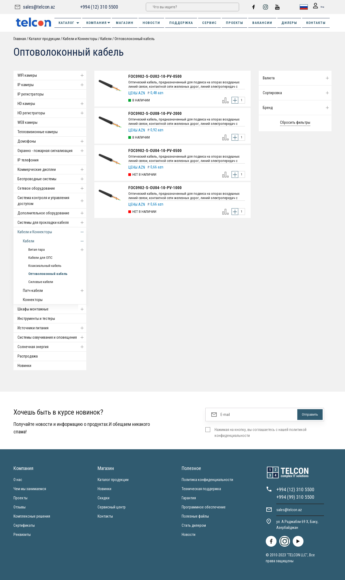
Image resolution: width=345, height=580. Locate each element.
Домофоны (52, 141)
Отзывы (19, 507)
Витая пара (57, 250)
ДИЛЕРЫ (289, 23)
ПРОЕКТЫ (234, 23)
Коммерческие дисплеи (52, 169)
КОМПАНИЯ (98, 23)
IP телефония (28, 160)
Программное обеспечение (204, 507)
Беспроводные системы (52, 178)
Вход (316, 7)
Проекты (20, 498)
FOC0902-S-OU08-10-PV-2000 (155, 113)
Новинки (24, 365)
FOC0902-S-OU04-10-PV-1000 (155, 187)
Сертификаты (24, 525)
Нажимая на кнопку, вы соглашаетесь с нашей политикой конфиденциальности (260, 432)
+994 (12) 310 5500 (99, 7)
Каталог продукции (44, 39)
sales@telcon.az (39, 7)
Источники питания (52, 328)
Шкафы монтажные (52, 309)
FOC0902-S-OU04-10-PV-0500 (155, 150)
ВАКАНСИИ (262, 23)
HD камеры (52, 103)
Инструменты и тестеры (36, 318)
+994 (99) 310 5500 (295, 497)
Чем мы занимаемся (29, 489)
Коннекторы (33, 300)
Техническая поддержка (201, 489)
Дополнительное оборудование (52, 213)
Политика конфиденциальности (207, 480)
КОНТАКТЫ (316, 23)
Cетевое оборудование (52, 188)
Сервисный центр (112, 507)
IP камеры (52, 84)
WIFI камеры (52, 75)
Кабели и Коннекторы (80, 39)
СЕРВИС (209, 23)
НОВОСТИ (151, 23)
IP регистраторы (31, 94)
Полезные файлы (195, 516)
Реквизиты (22, 534)
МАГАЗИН (124, 23)
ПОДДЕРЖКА (181, 23)
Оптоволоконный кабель (135, 39)
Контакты (105, 516)
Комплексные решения (31, 516)
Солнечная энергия (52, 346)
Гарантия (189, 498)
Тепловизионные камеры (38, 132)
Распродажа (28, 356)
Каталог (69, 23)
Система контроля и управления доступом (52, 200)
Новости (188, 534)
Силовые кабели (40, 282)
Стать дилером (194, 525)
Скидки (103, 498)
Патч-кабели (54, 290)
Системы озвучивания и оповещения (52, 337)
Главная (19, 39)
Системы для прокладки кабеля (52, 222)
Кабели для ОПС (40, 258)
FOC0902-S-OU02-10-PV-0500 (155, 76)
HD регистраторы (52, 113)
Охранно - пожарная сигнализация (52, 150)
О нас (17, 480)
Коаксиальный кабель (44, 266)
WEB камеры (27, 122)
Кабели (106, 39)
